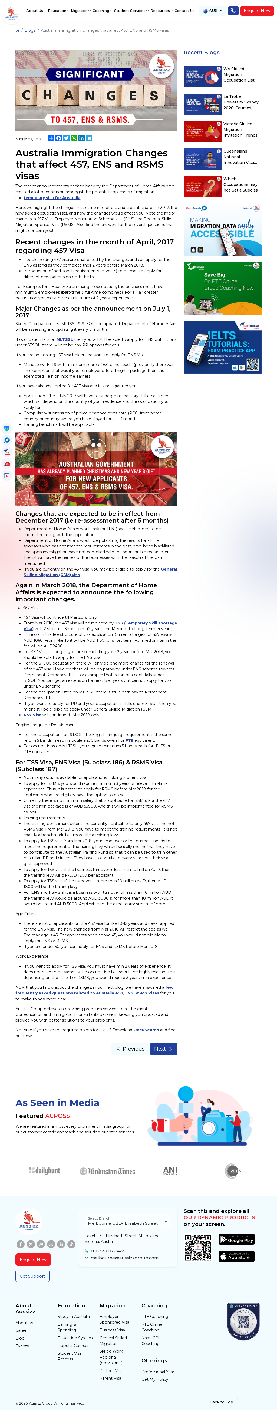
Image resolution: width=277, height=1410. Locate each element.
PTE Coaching (154, 1316)
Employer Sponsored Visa (114, 1319)
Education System (75, 1338)
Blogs (30, 30)
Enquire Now (257, 10)
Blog (20, 1338)
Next (163, 1049)
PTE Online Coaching (151, 1327)
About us (24, 1322)
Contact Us (184, 10)
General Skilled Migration (113, 1341)
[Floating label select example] (128, 1221)
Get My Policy (154, 1379)
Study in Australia (74, 1316)
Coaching (101, 10)
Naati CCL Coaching (150, 1341)
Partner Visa (111, 1370)
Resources (160, 10)
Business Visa (112, 1330)
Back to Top (224, 1402)
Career (21, 1330)
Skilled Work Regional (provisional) (111, 1357)
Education (57, 10)
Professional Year (157, 1371)
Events (22, 1346)
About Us (34, 10)
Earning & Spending (67, 1327)
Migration (79, 10)
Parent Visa (110, 1378)
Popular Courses (73, 1345)
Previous (130, 1049)
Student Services (130, 10)
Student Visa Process (70, 1356)
